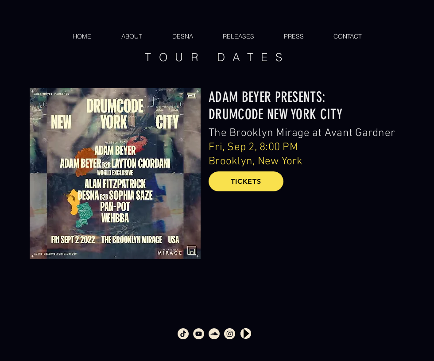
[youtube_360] (198, 333)
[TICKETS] (246, 181)
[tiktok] (183, 333)
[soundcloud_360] (214, 333)
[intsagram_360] (229, 333)
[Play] (245, 333)
